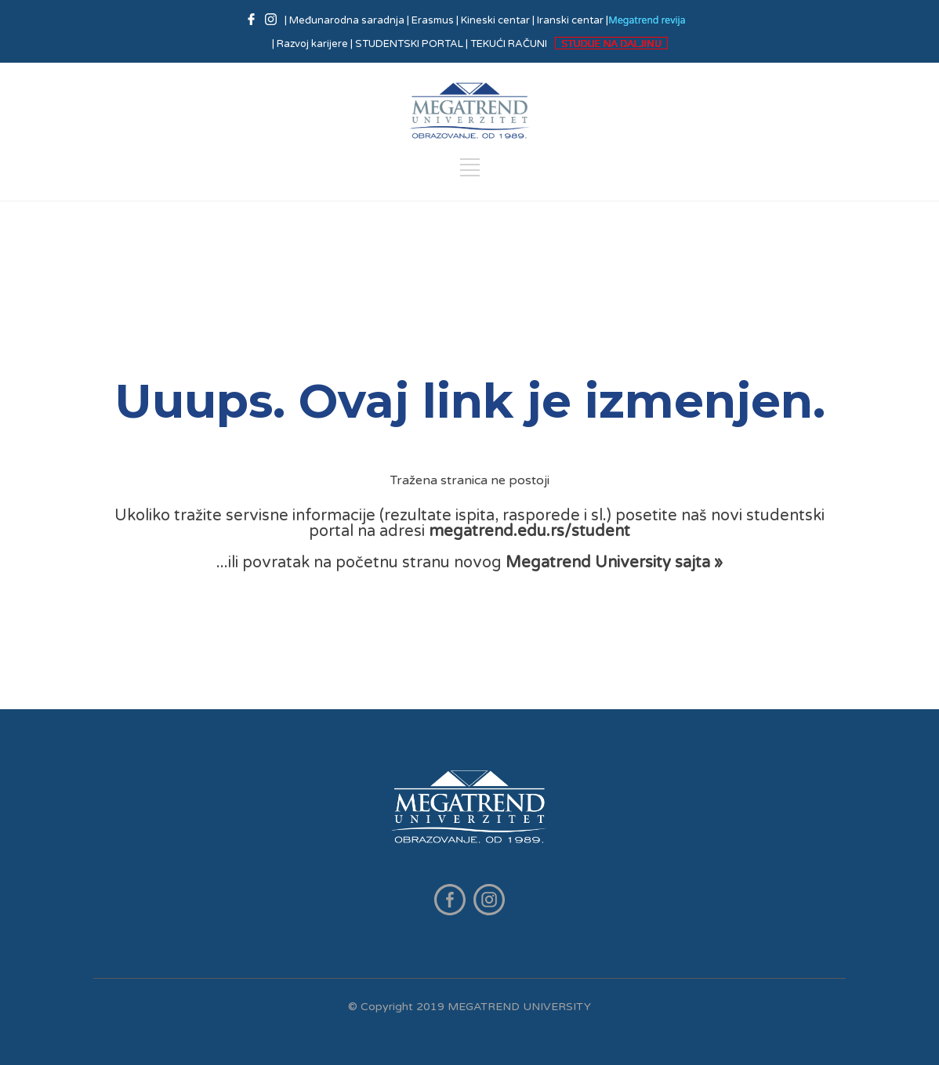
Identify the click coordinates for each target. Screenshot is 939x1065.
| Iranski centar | (570, 20)
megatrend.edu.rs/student (529, 531)
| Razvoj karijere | (312, 44)
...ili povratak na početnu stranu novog (469, 562)
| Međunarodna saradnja (346, 20)
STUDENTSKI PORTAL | (411, 44)
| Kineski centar (493, 20)
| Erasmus (430, 20)
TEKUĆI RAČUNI (508, 44)
